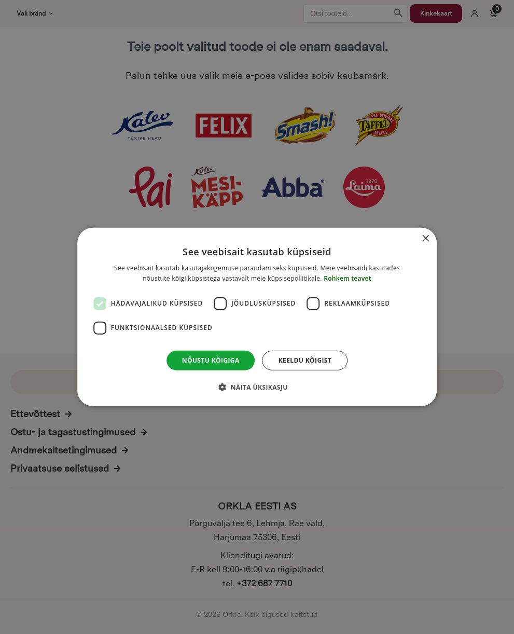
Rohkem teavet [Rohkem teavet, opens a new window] (347, 278)
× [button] (425, 239)
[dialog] (257, 317)
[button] (256, 387)
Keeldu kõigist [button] (305, 360)
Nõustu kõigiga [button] (211, 360)
